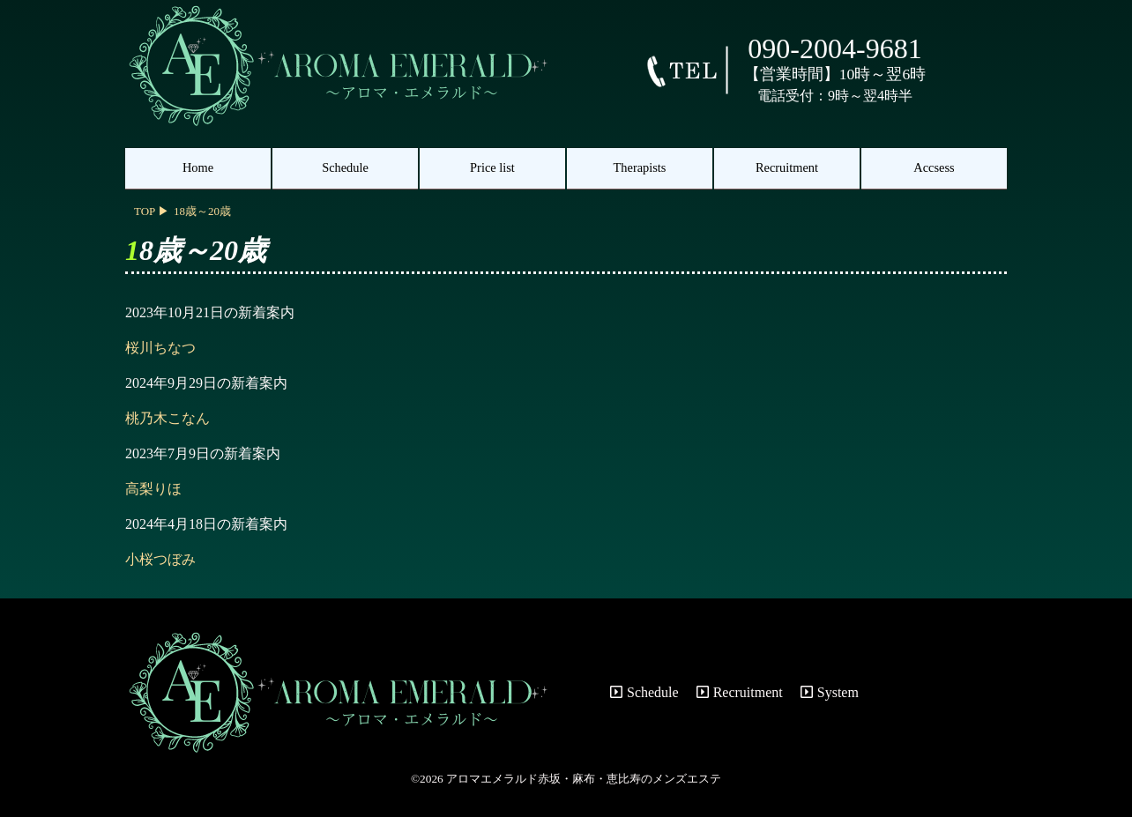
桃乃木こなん (167, 418)
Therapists (640, 167)
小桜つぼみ (160, 559)
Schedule (345, 167)
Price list (492, 167)
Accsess (933, 167)
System (830, 692)
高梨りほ (153, 488)
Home (197, 167)
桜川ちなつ (160, 347)
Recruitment (787, 167)
